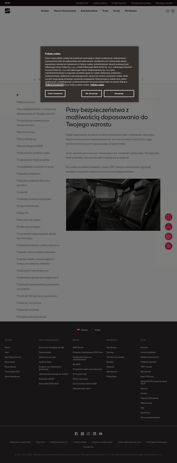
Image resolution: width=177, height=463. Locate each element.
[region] (89, 74)
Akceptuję (119, 93)
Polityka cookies (97, 85)
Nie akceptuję (91, 93)
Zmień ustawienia (55, 93)
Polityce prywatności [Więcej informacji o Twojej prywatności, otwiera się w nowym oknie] (54, 85)
